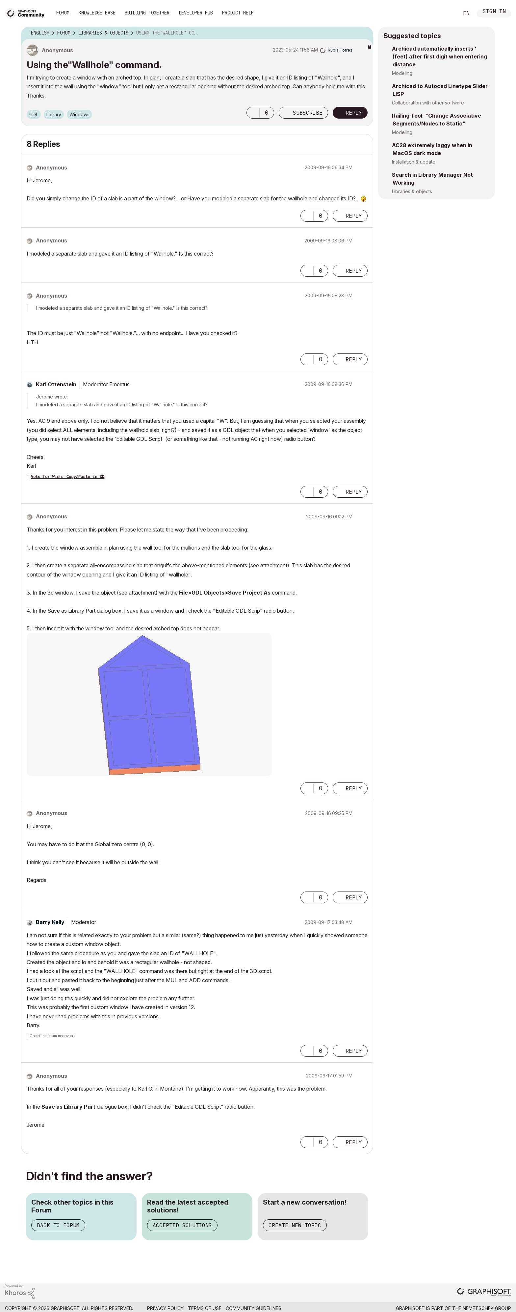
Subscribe (307, 112)
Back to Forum (58, 1225)
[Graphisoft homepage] (484, 1293)
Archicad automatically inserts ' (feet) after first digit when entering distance (439, 56)
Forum (62, 13)
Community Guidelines (253, 1308)
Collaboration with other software (428, 102)
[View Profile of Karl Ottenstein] (56, 384)
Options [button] (364, 33)
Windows (79, 114)
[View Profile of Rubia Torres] (340, 50)
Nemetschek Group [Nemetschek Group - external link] (487, 1308)
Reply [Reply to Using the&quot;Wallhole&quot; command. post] (354, 112)
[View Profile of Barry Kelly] (50, 922)
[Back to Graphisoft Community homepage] (27, 12)
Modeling (402, 73)
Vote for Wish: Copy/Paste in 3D (67, 477)
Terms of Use (204, 1308)
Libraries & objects (412, 191)
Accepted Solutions (182, 1225)
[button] (253, 112)
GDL (33, 114)
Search (447, 13)
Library (53, 114)
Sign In (494, 12)
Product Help (238, 13)
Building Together (147, 13)
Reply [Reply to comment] (354, 216)
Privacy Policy (165, 1308)
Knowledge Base (97, 13)
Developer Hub (196, 13)
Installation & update (413, 162)
